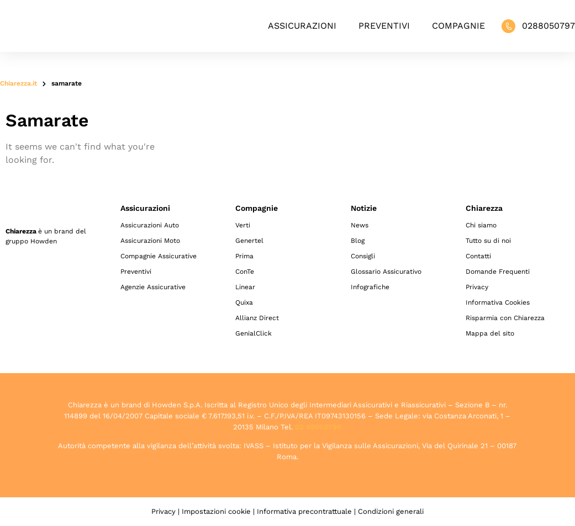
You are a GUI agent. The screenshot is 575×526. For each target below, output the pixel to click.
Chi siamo (481, 225)
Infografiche (370, 287)
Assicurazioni (302, 25)
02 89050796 (318, 427)
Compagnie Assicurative (158, 256)
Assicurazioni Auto (149, 225)
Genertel (249, 241)
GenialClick (253, 333)
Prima (244, 256)
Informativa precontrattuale (304, 511)
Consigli (363, 256)
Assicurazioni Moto (150, 241)
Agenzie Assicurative (153, 287)
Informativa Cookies (498, 302)
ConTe (244, 271)
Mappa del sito (490, 333)
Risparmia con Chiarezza (505, 318)
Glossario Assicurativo (386, 271)
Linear (245, 287)
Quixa (244, 302)
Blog (358, 241)
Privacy (477, 287)
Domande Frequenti (498, 271)
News (359, 225)
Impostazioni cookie (216, 511)
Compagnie (458, 25)
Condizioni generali (391, 511)
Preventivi (384, 25)
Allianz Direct (257, 318)
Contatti (478, 256)
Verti (242, 225)
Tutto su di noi (488, 241)
